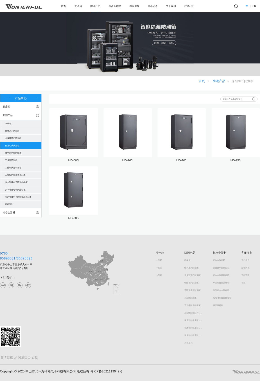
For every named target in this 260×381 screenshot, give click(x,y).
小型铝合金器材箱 (221, 283)
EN (254, 6)
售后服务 (245, 260)
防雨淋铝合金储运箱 (222, 298)
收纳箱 (187, 260)
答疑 (243, 283)
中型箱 (159, 268)
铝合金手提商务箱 (221, 268)
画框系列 (188, 343)
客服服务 (134, 6)
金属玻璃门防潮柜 (192, 275)
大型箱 (159, 275)
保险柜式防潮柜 (191, 283)
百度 (35, 357)
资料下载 (245, 275)
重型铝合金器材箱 (221, 290)
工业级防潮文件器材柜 (194, 313)
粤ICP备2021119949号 (105, 371)
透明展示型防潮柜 (192, 290)
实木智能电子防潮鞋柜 (194, 328)
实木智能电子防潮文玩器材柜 (197, 335)
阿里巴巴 (24, 357)
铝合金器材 (115, 6)
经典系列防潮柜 (191, 268)
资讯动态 (153, 6)
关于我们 (171, 6)
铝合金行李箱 (219, 260)
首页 (63, 6)
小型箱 (159, 260)
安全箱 (78, 6)
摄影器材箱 (218, 305)
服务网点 (245, 268)
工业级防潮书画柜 (192, 305)
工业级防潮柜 (190, 298)
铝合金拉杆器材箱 (221, 275)
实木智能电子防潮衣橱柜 (195, 320)
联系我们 (189, 6)
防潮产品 (95, 6)
